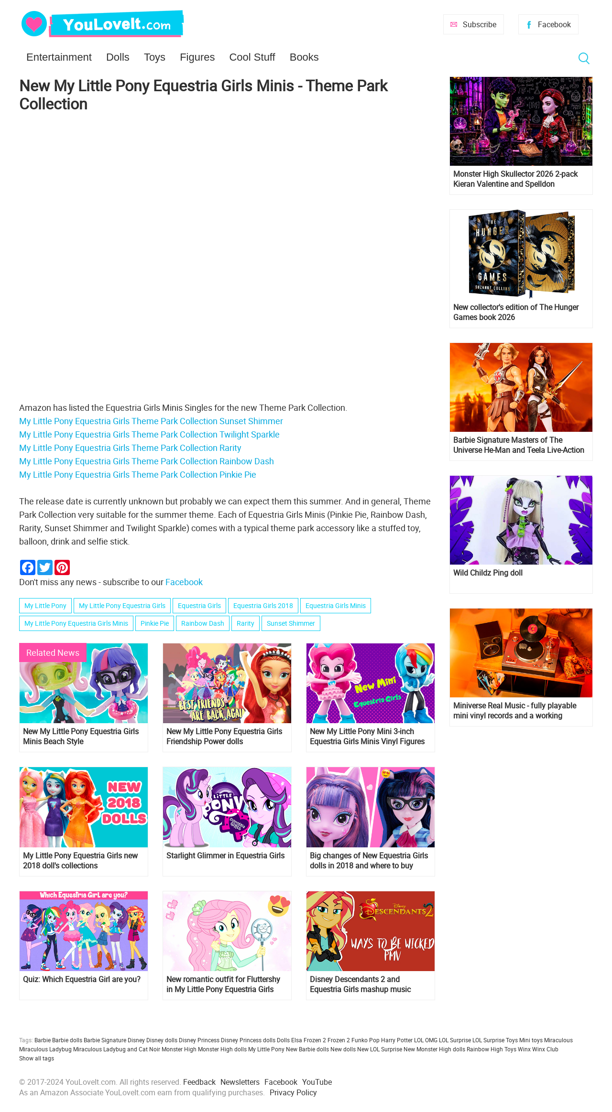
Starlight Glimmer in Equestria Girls (225, 856)
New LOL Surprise (379, 1049)
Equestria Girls (199, 605)
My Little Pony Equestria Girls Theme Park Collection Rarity (130, 447)
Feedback (199, 1082)
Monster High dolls (222, 1049)
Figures (197, 57)
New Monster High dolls (434, 1049)
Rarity (245, 623)
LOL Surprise (455, 1040)
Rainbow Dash (202, 623)
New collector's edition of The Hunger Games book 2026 (516, 312)
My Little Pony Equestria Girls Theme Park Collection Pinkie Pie (137, 474)
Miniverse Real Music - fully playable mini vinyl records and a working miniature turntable (514, 711)
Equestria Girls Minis (336, 605)
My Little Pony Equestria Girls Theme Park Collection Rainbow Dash (146, 461)
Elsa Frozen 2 (308, 1040)
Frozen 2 (339, 1040)
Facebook (554, 24)
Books (304, 57)
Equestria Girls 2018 (263, 605)
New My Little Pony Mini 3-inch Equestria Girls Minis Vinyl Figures (367, 737)
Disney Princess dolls (248, 1040)
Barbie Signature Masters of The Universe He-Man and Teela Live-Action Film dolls (518, 445)
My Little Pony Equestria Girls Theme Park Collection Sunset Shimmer (151, 421)
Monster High (179, 1049)
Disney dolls (161, 1040)
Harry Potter (397, 1040)
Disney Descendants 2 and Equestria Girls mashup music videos (360, 984)
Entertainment (59, 57)
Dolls (118, 57)
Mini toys (531, 1040)
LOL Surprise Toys (495, 1040)
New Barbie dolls (307, 1049)
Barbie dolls (67, 1040)
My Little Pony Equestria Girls (122, 605)
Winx (524, 1049)
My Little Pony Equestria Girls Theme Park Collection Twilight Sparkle (149, 434)
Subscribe (479, 24)
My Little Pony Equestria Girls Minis (76, 623)
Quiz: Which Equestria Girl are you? (82, 979)
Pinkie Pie (155, 623)
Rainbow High (485, 1049)
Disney (136, 1040)
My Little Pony (45, 605)
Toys (154, 57)
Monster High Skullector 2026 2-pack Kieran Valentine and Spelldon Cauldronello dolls (515, 179)
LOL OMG (425, 1040)
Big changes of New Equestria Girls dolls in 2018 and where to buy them (369, 861)
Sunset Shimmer (291, 623)
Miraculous (558, 1040)
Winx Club (545, 1049)
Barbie (42, 1040)
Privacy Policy (293, 1092)
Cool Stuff (252, 57)
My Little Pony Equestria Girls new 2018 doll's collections (80, 861)
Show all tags (36, 1058)
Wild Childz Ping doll (488, 573)
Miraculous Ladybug (45, 1049)
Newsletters (240, 1082)
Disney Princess (199, 1040)
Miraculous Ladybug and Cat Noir (116, 1049)
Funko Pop (365, 1040)
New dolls (343, 1049)
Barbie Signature (105, 1040)
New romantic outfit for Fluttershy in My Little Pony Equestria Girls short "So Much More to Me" (223, 984)
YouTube (317, 1082)
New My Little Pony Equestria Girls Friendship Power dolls (224, 737)
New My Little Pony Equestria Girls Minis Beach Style (81, 737)
